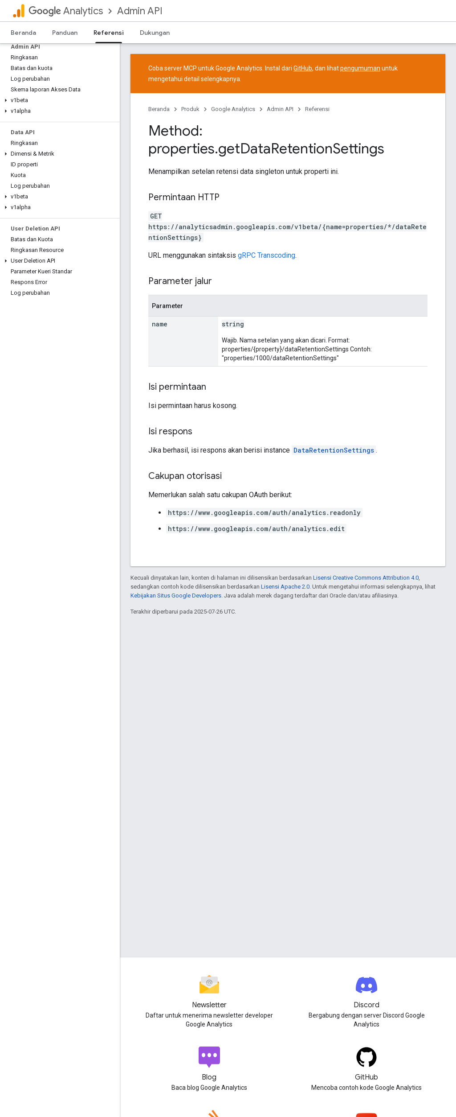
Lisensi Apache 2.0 (285, 586)
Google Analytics (233, 109)
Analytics (65, 11)
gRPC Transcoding (266, 255)
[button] (58, 100)
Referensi (317, 109)
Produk (190, 109)
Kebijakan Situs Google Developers (175, 595)
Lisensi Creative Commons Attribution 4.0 (366, 577)
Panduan (64, 33)
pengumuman (360, 68)
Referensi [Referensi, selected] (109, 33)
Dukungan (155, 33)
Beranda (23, 33)
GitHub (302, 68)
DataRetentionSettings (333, 450)
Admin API (140, 11)
